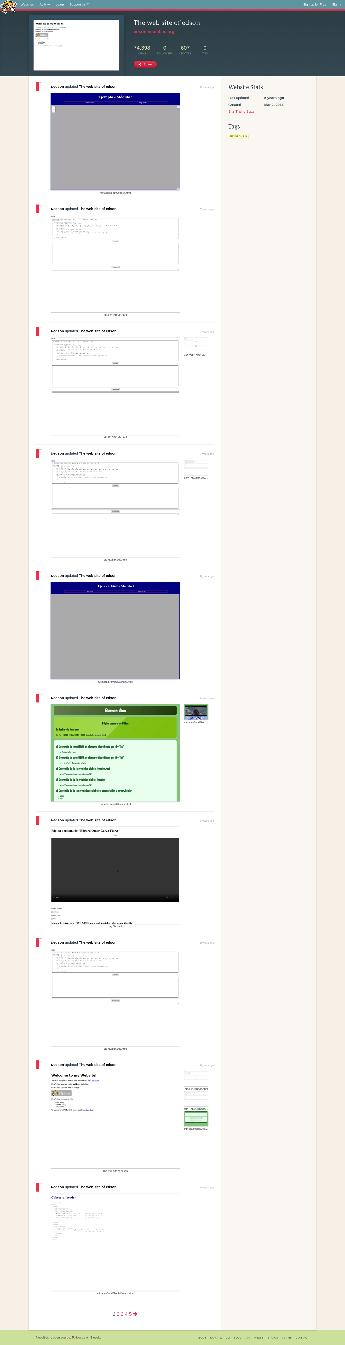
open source (61, 1337)
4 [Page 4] (126, 1314)
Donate (216, 1337)
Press (259, 1337)
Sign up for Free (314, 4)
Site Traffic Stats (241, 111)
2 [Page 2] (118, 1314)
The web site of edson (98, 86)
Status (272, 1337)
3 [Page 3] (122, 1314)
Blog (238, 1337)
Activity (45, 4)
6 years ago (207, 87)
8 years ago (207, 576)
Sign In (337, 4)
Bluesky (95, 1337)
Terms (287, 1337)
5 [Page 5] (130, 1314)
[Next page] (135, 1314)
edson (57, 86)
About (202, 1337)
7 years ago (207, 209)
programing (238, 136)
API (248, 1337)
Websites (27, 4)
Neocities (42, 1337)
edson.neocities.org (154, 31)
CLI (228, 1337)
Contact (302, 1337)
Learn (60, 4)
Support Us (79, 4)
